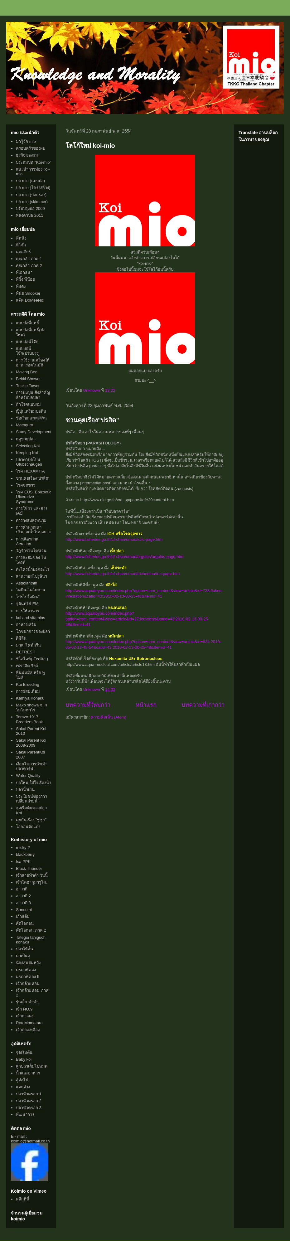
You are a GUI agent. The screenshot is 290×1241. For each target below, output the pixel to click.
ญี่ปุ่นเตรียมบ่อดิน (31, 411)
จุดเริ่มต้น (24, 1052)
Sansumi (24, 909)
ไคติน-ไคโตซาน (30, 590)
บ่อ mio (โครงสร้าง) (33, 187)
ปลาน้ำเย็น (25, 789)
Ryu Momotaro (29, 1022)
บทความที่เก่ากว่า (203, 705)
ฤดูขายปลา (26, 439)
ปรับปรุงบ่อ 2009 (30, 208)
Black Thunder (29, 868)
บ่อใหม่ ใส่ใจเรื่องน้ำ (33, 782)
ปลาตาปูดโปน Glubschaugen (29, 462)
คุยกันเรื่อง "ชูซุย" (31, 819)
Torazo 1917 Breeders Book (29, 719)
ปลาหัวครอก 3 (28, 1107)
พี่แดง (21, 286)
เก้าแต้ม (23, 916)
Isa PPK (23, 861)
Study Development (33, 431)
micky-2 (23, 847)
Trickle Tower (28, 385)
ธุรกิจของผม (27, 155)
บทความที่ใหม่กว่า (87, 705)
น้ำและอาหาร (28, 1073)
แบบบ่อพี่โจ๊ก (27, 341)
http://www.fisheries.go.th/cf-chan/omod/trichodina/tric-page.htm (122, 573)
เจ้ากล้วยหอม (28, 983)
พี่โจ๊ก (21, 245)
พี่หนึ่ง (21, 238)
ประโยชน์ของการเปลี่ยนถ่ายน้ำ (31, 799)
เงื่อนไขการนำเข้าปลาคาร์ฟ (31, 766)
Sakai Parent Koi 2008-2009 (31, 743)
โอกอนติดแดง (28, 826)
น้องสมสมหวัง (28, 962)
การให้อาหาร (27, 610)
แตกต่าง (23, 1086)
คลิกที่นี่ (22, 1199)
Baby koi (23, 1059)
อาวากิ (21, 889)
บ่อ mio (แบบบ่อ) (30, 180)
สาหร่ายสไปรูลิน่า (31, 576)
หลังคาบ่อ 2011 (29, 215)
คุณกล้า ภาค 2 (29, 265)
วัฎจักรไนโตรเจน (31, 550)
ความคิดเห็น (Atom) (108, 717)
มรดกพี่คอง (26, 969)
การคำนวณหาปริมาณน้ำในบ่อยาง (33, 530)
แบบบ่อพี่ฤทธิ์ (27, 323)
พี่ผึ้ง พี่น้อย (25, 279)
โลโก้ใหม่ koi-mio (90, 145)
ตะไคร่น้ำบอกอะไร (32, 569)
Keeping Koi (27, 452)
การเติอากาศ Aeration (27, 541)
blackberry (25, 854)
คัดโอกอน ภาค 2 (31, 930)
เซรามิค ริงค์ (27, 665)
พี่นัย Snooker (28, 293)
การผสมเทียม (28, 691)
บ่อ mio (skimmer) (32, 201)
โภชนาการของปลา (33, 631)
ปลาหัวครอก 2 (28, 1100)
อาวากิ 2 (23, 896)
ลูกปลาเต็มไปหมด (31, 1066)
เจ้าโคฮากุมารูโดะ (32, 882)
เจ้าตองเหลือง (28, 1029)
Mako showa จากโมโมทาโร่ (31, 707)
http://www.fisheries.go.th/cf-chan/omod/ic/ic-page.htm (113, 539)
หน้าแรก (146, 705)
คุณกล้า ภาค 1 (29, 258)
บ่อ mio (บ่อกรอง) (31, 194)
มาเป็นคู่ (23, 955)
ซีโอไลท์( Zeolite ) (32, 659)
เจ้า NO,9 (24, 1009)
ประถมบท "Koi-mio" (33, 162)
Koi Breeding (27, 684)
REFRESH (25, 652)
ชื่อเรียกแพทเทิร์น (31, 418)
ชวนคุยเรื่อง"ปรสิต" (92, 420)
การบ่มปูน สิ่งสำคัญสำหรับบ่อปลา (33, 395)
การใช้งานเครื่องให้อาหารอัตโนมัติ (33, 362)
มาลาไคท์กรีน (28, 645)
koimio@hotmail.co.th (30, 1141)
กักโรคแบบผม (28, 404)
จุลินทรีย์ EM (27, 603)
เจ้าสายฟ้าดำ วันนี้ (32, 875)
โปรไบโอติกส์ (28, 596)
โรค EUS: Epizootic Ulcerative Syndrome (33, 497)
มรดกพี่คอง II (27, 976)
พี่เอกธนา (24, 272)
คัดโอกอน (25, 923)
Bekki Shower (28, 378)
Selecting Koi (28, 446)
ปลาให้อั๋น (24, 949)
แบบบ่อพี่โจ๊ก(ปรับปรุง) (28, 351)
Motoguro (24, 425)
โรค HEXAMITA (30, 471)
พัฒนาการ (25, 1114)
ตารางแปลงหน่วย (31, 520)
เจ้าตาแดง (24, 1016)
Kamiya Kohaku (30, 698)
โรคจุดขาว (25, 485)
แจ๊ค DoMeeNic (30, 300)
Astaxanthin (26, 583)
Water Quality (28, 775)
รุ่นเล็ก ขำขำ (27, 1002)
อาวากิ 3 (23, 902)
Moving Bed (26, 372)
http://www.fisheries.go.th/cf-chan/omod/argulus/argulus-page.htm (124, 556)
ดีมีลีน (21, 638)
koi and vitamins (30, 617)
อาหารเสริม (26, 624)
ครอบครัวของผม (31, 148)
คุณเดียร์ (23, 252)
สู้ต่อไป (22, 1080)
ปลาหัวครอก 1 (28, 1094)
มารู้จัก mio (26, 141)
